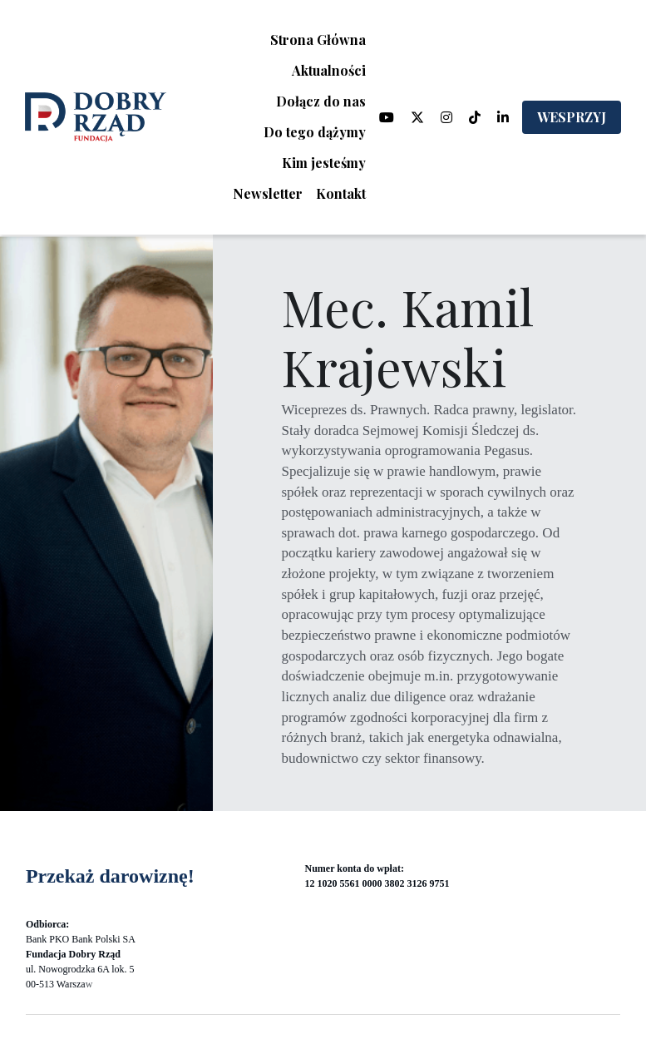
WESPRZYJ (571, 117)
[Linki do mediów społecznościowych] (386, 117)
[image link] (95, 116)
